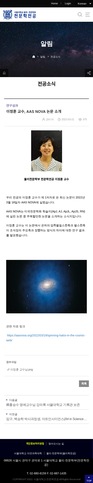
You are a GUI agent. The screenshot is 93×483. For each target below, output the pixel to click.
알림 (42, 56)
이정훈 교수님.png (21, 369)
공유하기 (89, 73)
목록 (84, 383)
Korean (82, 3)
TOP (89, 480)
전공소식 (55, 56)
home (4, 73)
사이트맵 (87, 14)
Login (68, 3)
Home (54, 3)
